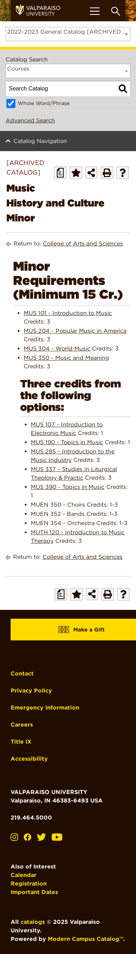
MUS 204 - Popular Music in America (75, 330)
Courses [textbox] (18, 68)
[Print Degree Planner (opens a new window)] (60, 172)
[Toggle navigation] (95, 11)
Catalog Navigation (40, 141)
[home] (41, 10)
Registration (29, 883)
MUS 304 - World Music (57, 348)
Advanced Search (30, 120)
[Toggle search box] (115, 11)
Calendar (23, 875)
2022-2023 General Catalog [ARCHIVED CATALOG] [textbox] (68, 31)
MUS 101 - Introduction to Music (68, 313)
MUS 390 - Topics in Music (67, 487)
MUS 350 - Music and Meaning (66, 357)
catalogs (33, 922)
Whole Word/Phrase (44, 103)
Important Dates (34, 892)
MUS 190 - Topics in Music (67, 442)
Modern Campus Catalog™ (85, 939)
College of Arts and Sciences (83, 243)
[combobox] (68, 34)
